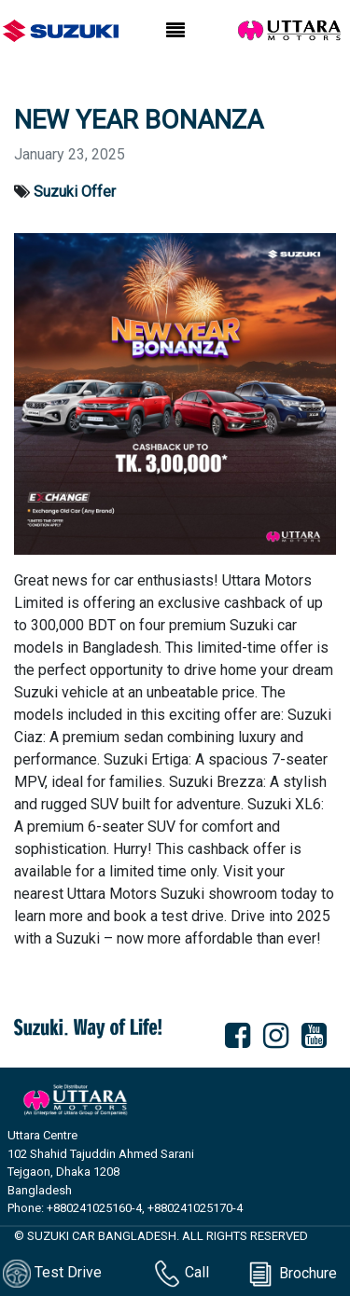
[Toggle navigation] (175, 31)
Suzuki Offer (75, 191)
